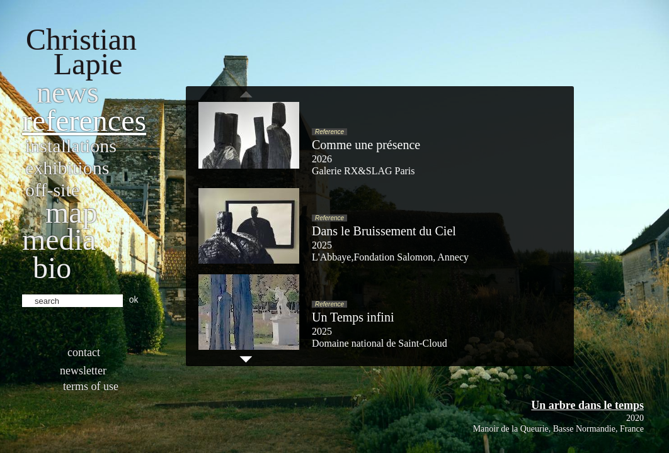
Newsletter (83, 370)
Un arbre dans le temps (587, 405)
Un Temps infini (353, 317)
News (68, 92)
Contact (83, 352)
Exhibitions (67, 167)
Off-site (52, 189)
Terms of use (90, 386)
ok (134, 299)
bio (52, 267)
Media (59, 239)
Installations (71, 145)
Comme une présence (366, 145)
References (84, 120)
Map (71, 212)
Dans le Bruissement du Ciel (384, 231)
